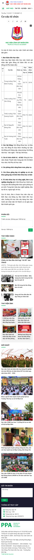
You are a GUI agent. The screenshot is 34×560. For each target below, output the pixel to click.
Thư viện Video (7, 236)
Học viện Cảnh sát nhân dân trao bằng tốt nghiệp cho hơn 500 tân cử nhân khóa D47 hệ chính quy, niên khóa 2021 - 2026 (16, 371)
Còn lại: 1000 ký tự (7, 229)
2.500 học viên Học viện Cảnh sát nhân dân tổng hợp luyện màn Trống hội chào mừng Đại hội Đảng (9, 322)
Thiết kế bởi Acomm (7, 554)
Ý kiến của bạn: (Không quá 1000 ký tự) (13, 219)
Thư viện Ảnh (7, 303)
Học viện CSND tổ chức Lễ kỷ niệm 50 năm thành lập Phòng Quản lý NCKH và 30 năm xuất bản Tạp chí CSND (16, 475)
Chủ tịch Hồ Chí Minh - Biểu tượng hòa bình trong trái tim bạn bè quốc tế (24, 278)
